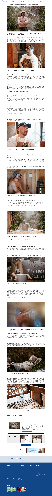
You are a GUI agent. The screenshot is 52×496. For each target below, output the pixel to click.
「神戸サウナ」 (20, 86)
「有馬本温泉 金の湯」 (34, 87)
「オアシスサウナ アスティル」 (36, 344)
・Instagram (30, 431)
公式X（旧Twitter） (20, 479)
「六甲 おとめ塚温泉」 (27, 87)
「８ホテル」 (10, 345)
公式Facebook (20, 481)
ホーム (8, 4)
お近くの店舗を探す (26, 444)
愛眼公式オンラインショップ (11, 478)
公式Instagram (20, 480)
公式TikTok (19, 482)
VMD (18, 39)
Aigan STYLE (19, 478)
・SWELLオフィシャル (25, 431)
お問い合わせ (37, 473)
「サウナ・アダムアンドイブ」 (27, 345)
